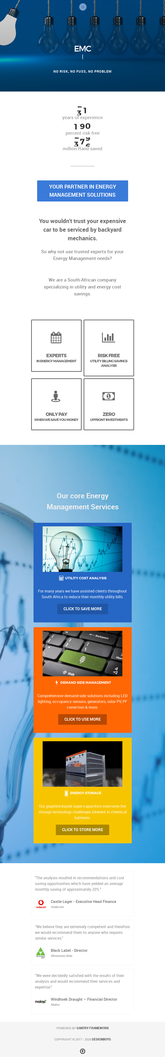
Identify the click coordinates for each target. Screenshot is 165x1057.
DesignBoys (101, 1039)
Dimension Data (61, 956)
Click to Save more (82, 609)
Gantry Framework (93, 1028)
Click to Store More (82, 829)
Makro (55, 1004)
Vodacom (57, 907)
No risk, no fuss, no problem (82, 71)
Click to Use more (82, 719)
